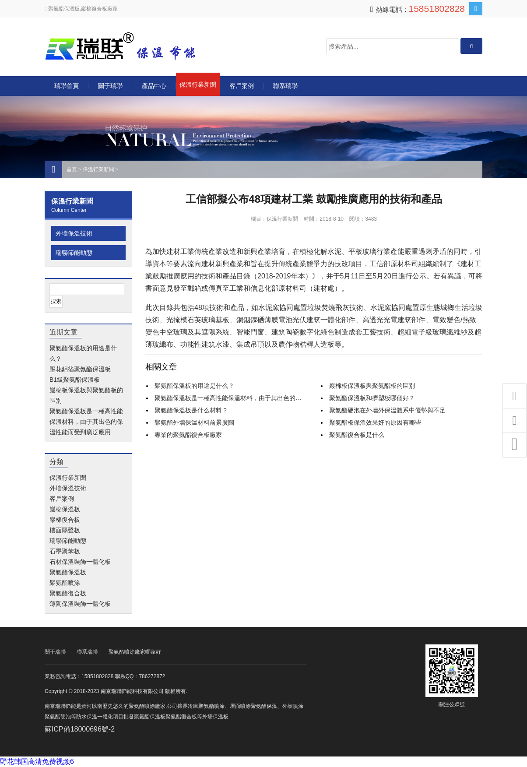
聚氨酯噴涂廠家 (147, 706)
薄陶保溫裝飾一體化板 (80, 603)
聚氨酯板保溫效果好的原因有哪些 (375, 422)
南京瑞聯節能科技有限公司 (132, 46)
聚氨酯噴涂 (64, 582)
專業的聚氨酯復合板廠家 (188, 434)
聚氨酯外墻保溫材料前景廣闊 (194, 422)
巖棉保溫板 (64, 509)
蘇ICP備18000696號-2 (80, 729)
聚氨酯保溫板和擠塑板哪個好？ (372, 397)
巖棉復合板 (64, 519)
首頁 (72, 169)
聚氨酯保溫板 (67, 572)
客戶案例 (241, 85)
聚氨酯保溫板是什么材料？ (191, 410)
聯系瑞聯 (285, 85)
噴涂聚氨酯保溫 (258, 706)
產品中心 (154, 85)
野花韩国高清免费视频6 (37, 761)
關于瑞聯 (110, 85)
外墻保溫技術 (74, 233)
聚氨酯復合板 (67, 593)
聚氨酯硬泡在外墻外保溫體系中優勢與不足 (387, 410)
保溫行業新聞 (197, 84)
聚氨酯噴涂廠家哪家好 (135, 652)
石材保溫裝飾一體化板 (80, 561)
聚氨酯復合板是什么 (356, 434)
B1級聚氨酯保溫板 (74, 379)
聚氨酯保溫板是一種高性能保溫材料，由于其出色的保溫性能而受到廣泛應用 (86, 422)
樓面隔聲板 (64, 530)
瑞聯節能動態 (74, 252)
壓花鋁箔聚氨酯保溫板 (80, 369)
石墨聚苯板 (64, 551)
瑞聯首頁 (66, 85)
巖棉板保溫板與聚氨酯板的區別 (372, 385)
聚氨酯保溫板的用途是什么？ (194, 385)
